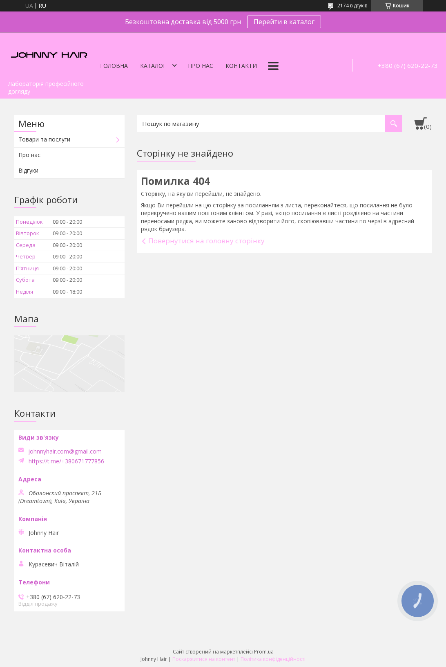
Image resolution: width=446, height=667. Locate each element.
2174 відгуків (352, 5)
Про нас (200, 66)
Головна (114, 66)
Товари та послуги (44, 139)
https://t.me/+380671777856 (66, 461)
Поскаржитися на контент (203, 659)
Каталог (153, 66)
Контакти (241, 66)
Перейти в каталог (284, 21)
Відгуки (28, 170)
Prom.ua (264, 651)
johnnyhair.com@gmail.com (65, 451)
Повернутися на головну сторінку (206, 240)
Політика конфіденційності (273, 659)
